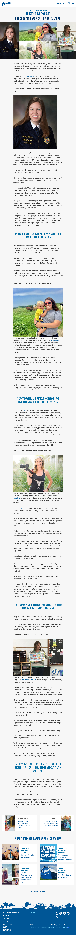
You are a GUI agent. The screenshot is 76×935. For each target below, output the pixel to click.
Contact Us (33, 913)
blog (24, 410)
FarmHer (16, 498)
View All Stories (38, 892)
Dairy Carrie (54, 340)
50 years (30, 76)
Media (51, 927)
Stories (5, 927)
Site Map (32, 927)
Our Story (6, 916)
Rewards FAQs (7, 930)
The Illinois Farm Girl (28, 680)
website (20, 508)
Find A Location (60, 3)
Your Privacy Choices (60, 927)
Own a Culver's (7, 924)
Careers (5, 921)
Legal (37, 927)
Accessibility (44, 927)
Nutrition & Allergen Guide (11, 913)
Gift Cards (6, 918)
